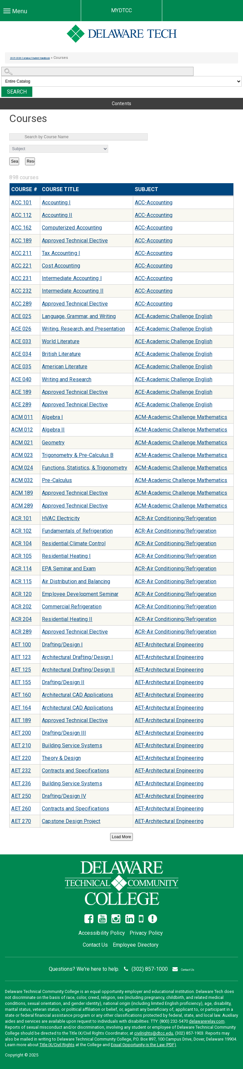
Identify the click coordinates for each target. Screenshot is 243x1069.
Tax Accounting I (61, 253)
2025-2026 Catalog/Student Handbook (42, 58)
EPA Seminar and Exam (69, 568)
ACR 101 (21, 518)
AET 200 (21, 733)
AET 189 (21, 720)
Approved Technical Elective (75, 240)
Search (17, 92)
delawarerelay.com (207, 1021)
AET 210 (21, 745)
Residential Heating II (67, 619)
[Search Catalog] (97, 71)
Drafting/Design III (64, 733)
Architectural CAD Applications (77, 695)
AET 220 (21, 758)
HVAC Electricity (61, 518)
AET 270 (21, 821)
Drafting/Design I (62, 644)
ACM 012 (22, 430)
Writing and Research (66, 379)
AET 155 (21, 682)
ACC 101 (21, 202)
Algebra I (52, 417)
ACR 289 (21, 632)
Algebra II (53, 430)
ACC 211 (21, 253)
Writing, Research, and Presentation (83, 329)
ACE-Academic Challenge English (173, 316)
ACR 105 (21, 556)
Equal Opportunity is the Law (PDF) (143, 1044)
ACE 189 (21, 392)
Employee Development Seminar (80, 594)
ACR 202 (21, 606)
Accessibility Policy (101, 933)
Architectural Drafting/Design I (77, 657)
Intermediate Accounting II (73, 291)
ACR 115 (21, 581)
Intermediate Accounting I (72, 278)
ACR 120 (21, 594)
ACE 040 (21, 379)
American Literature (64, 366)
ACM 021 (22, 442)
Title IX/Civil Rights (57, 1044)
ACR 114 (21, 568)
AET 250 (21, 796)
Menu (17, 11)
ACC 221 (21, 266)
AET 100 (21, 644)
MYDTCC (121, 10)
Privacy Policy (146, 933)
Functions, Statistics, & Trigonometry (84, 468)
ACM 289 (22, 506)
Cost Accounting (61, 266)
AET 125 (21, 670)
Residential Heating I (66, 556)
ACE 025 (21, 316)
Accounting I (56, 202)
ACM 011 (22, 417)
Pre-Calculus (57, 480)
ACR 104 (21, 543)
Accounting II (57, 215)
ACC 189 (21, 240)
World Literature (60, 341)
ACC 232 (21, 291)
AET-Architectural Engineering (169, 644)
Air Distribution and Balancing (76, 581)
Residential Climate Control (74, 543)
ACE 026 (21, 329)
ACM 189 (22, 493)
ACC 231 (21, 278)
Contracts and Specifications (75, 770)
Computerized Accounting (72, 228)
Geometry (53, 442)
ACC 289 (21, 304)
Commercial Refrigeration (71, 606)
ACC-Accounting (153, 202)
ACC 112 (21, 215)
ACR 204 (21, 619)
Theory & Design (61, 758)
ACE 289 (21, 404)
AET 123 (21, 657)
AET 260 (21, 808)
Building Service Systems (72, 745)
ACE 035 (21, 366)
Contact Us (95, 945)
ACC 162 (21, 228)
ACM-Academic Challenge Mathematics (181, 417)
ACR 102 (21, 531)
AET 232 (21, 770)
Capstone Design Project (71, 821)
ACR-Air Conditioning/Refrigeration (175, 518)
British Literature (61, 354)
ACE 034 (21, 354)
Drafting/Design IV (64, 796)
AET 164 (21, 708)
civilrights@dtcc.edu (153, 1033)
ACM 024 (22, 468)
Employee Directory (136, 945)
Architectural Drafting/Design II (78, 670)
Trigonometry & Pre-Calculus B (77, 455)
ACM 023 (22, 455)
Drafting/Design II (63, 682)
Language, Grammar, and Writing (79, 316)
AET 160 (21, 695)
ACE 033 (21, 341)
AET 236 (21, 783)
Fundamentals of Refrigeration (77, 531)
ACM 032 (22, 480)
